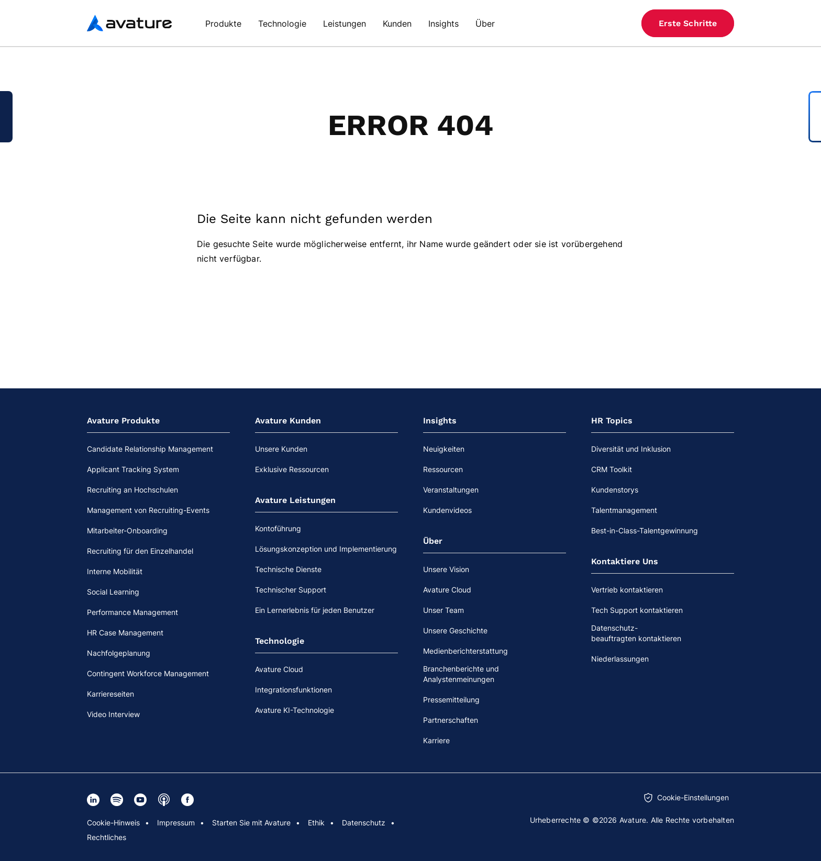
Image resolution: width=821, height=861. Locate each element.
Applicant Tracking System (133, 469)
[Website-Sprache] (610, 23)
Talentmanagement (624, 510)
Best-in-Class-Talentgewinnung (644, 530)
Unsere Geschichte (455, 630)
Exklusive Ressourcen (292, 469)
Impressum (176, 822)
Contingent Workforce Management (148, 673)
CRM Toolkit (611, 469)
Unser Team (443, 610)
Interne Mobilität (114, 571)
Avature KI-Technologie (294, 710)
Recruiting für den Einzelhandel (140, 550)
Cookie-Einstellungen (693, 797)
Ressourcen (443, 469)
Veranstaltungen (451, 489)
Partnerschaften (450, 719)
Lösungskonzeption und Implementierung (326, 548)
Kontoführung (278, 528)
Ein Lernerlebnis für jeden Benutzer (314, 610)
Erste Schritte (688, 23)
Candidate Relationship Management (150, 448)
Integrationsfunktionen (293, 689)
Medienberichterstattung (465, 650)
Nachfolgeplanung (118, 652)
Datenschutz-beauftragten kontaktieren (636, 633)
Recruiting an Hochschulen (132, 489)
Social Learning (113, 591)
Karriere (436, 740)
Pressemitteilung (451, 699)
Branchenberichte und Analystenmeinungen (461, 674)
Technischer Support (290, 589)
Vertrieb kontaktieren (627, 589)
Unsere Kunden (281, 448)
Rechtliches (106, 837)
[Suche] (590, 23)
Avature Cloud (279, 669)
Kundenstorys (614, 489)
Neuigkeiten (443, 448)
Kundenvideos (447, 510)
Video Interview (113, 714)
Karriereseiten (110, 693)
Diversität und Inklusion (631, 448)
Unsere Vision (446, 569)
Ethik (316, 822)
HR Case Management (125, 632)
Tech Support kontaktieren (637, 610)
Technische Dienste (288, 569)
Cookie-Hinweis (113, 822)
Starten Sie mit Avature (251, 822)
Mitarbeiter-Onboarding (127, 530)
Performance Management (132, 612)
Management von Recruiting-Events (148, 510)
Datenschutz (363, 822)
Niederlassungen (620, 658)
